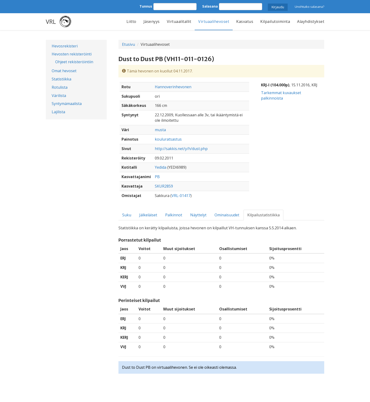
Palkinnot (173, 215)
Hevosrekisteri (65, 46)
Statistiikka (61, 79)
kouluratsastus (168, 139)
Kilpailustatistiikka (263, 215)
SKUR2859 (164, 186)
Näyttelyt (198, 215)
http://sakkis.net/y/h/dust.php (181, 148)
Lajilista (58, 111)
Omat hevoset (64, 70)
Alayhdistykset (310, 21)
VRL (51, 21)
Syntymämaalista (67, 103)
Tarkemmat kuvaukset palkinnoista (281, 95)
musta (160, 129)
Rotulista (59, 87)
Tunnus (145, 6)
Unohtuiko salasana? (309, 6)
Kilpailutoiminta (275, 21)
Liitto (131, 21)
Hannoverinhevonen (173, 86)
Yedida (160, 167)
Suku (126, 215)
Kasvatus (244, 21)
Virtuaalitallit (179, 21)
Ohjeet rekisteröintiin (74, 61)
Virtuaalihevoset (213, 21)
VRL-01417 (181, 195)
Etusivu (128, 44)
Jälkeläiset (148, 215)
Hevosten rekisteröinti (72, 54)
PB (157, 176)
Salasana (210, 6)
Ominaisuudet (226, 215)
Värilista (59, 95)
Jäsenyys (151, 21)
